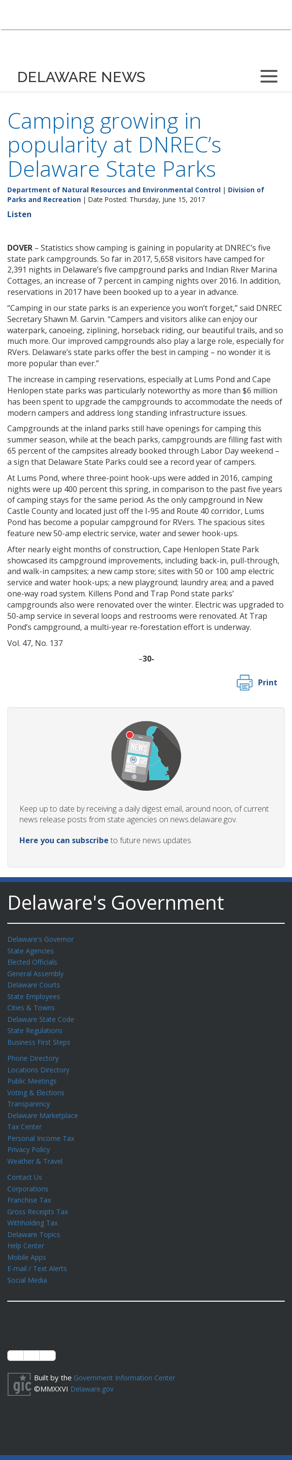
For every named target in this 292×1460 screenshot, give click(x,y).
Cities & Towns (32, 1004)
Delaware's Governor (43, 939)
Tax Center (26, 1118)
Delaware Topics (35, 1222)
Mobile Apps (28, 1244)
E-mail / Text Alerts (39, 1254)
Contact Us (25, 1167)
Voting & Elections (37, 1086)
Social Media (27, 1266)
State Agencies (32, 950)
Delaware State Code (43, 1015)
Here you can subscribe (64, 840)
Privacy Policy (30, 1140)
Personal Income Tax (42, 1130)
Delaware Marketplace (44, 1108)
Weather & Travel (37, 1151)
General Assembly (37, 972)
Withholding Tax (34, 1211)
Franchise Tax (30, 1189)
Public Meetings (33, 1075)
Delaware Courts (35, 982)
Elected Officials (34, 961)
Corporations (29, 1178)
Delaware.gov (93, 1373)
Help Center (27, 1233)
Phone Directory (34, 1053)
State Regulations (36, 1026)
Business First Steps (41, 1037)
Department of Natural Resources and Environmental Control (114, 189)
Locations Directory (40, 1064)
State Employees (36, 994)
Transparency (30, 1097)
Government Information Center (127, 1363)
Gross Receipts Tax (40, 1200)
